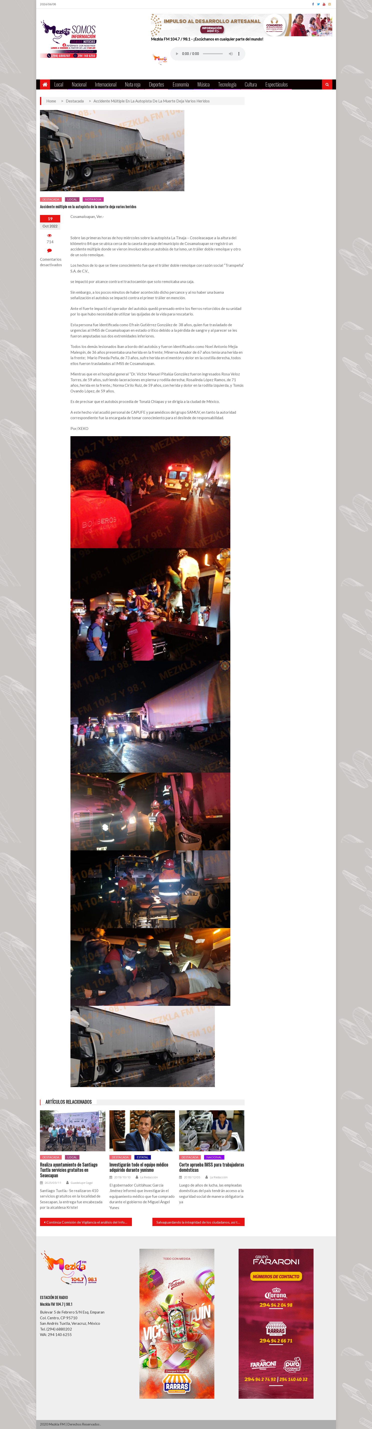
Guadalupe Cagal (82, 1183)
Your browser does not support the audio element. (207, 53)
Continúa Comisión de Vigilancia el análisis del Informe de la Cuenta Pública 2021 (89, 1222)
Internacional (105, 84)
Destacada (50, 199)
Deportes (156, 84)
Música (203, 84)
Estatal (142, 1157)
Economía (181, 84)
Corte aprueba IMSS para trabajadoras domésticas (211, 1167)
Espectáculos (276, 84)
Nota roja (132, 84)
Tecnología (227, 84)
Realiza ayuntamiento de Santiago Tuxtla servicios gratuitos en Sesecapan (68, 1170)
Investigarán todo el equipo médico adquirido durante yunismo (138, 1167)
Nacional (79, 84)
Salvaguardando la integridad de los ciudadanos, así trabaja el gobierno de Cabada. (200, 1222)
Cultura (251, 84)
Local (58, 84)
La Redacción (149, 1177)
